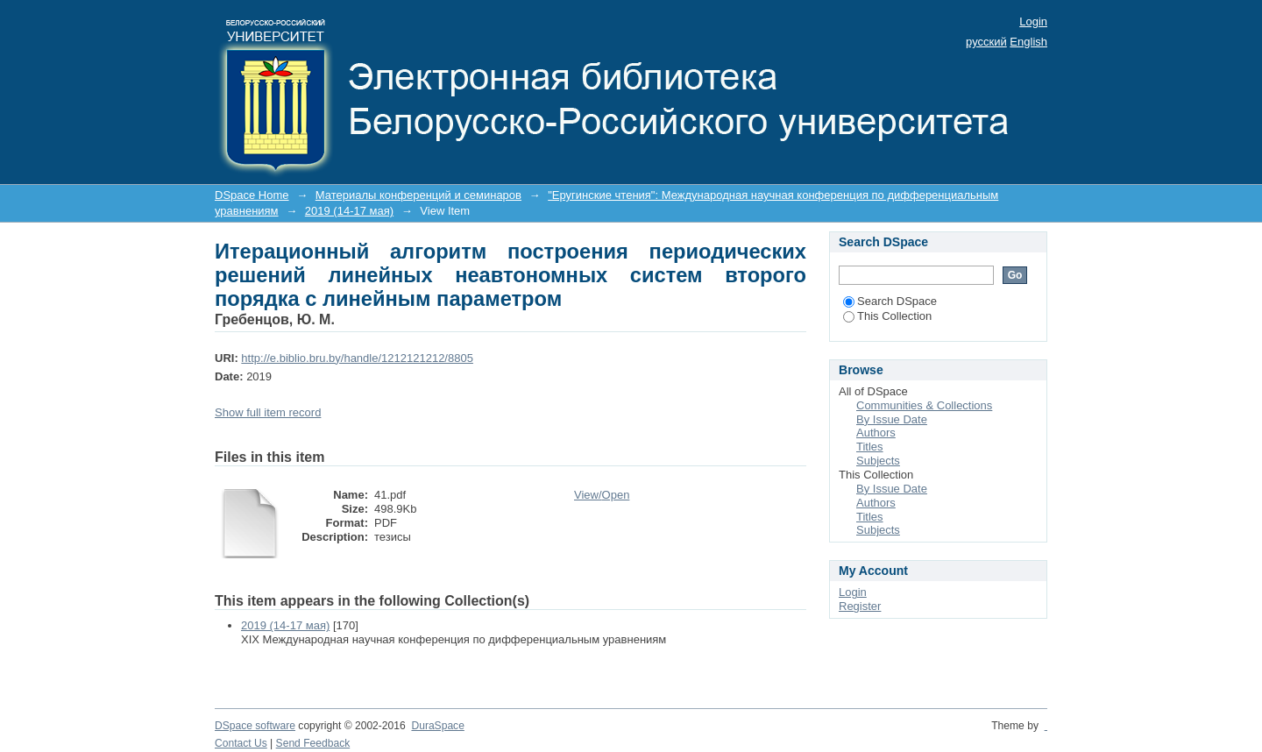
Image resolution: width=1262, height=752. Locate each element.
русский (986, 41)
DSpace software (255, 726)
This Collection (887, 316)
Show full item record (268, 412)
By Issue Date (891, 419)
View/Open (601, 494)
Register (860, 606)
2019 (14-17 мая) (349, 210)
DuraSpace (437, 726)
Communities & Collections (924, 405)
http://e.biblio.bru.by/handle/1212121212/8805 (357, 358)
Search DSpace (890, 301)
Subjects (878, 460)
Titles (869, 446)
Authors (876, 432)
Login (1033, 21)
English (1028, 41)
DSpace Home (252, 195)
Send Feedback (313, 743)
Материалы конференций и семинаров (418, 195)
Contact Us (241, 743)
